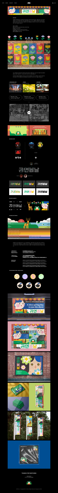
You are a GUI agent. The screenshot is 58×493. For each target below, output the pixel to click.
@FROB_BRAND (30, 477)
